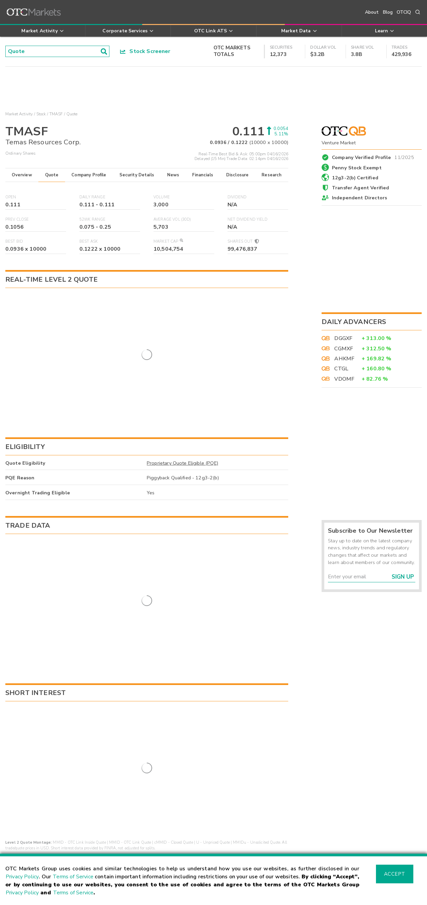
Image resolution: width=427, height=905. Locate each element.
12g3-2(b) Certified (355, 177)
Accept (394, 874)
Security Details (136, 175)
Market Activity (19, 114)
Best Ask (88, 241)
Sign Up (403, 577)
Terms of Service (73, 876)
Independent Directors (359, 197)
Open (10, 197)
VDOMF (344, 379)
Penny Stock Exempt (357, 167)
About (372, 12)
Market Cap (168, 241)
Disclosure (237, 175)
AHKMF (344, 358)
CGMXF (343, 348)
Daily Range (92, 197)
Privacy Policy (22, 876)
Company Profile (88, 175)
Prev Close (17, 219)
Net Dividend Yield (248, 219)
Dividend (237, 197)
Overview (22, 175)
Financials (202, 175)
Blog (388, 12)
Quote (52, 175)
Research (272, 175)
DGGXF (343, 338)
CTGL (341, 368)
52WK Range (92, 219)
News (173, 175)
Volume (161, 197)
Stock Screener (145, 51)
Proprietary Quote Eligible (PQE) (182, 414)
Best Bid (14, 241)
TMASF (56, 114)
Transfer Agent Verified (360, 187)
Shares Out (243, 241)
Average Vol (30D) (172, 219)
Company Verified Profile (373, 156)
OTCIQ (404, 12)
